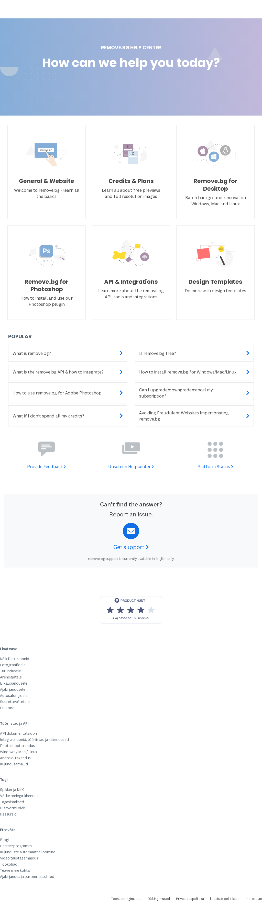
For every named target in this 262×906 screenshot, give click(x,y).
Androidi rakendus (15, 757)
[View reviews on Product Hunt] (131, 610)
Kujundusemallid (14, 764)
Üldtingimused (159, 899)
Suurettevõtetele (15, 701)
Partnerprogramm (16, 845)
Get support (131, 547)
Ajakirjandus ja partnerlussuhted (27, 876)
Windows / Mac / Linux (18, 751)
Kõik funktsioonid (14, 658)
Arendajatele (11, 677)
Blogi (4, 839)
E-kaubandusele (13, 683)
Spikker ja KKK (12, 789)
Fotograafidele (13, 664)
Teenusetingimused (126, 899)
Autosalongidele (14, 695)
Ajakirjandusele (12, 689)
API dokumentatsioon (18, 733)
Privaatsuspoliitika (190, 899)
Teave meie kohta (15, 870)
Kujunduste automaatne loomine (27, 852)
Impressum (253, 899)
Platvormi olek (12, 808)
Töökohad (8, 864)
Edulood (7, 707)
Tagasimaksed (12, 801)
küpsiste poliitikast (224, 899)
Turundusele (10, 671)
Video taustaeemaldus (19, 858)
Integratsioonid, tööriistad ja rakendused (34, 739)
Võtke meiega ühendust (20, 795)
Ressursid (8, 814)
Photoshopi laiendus (17, 745)
